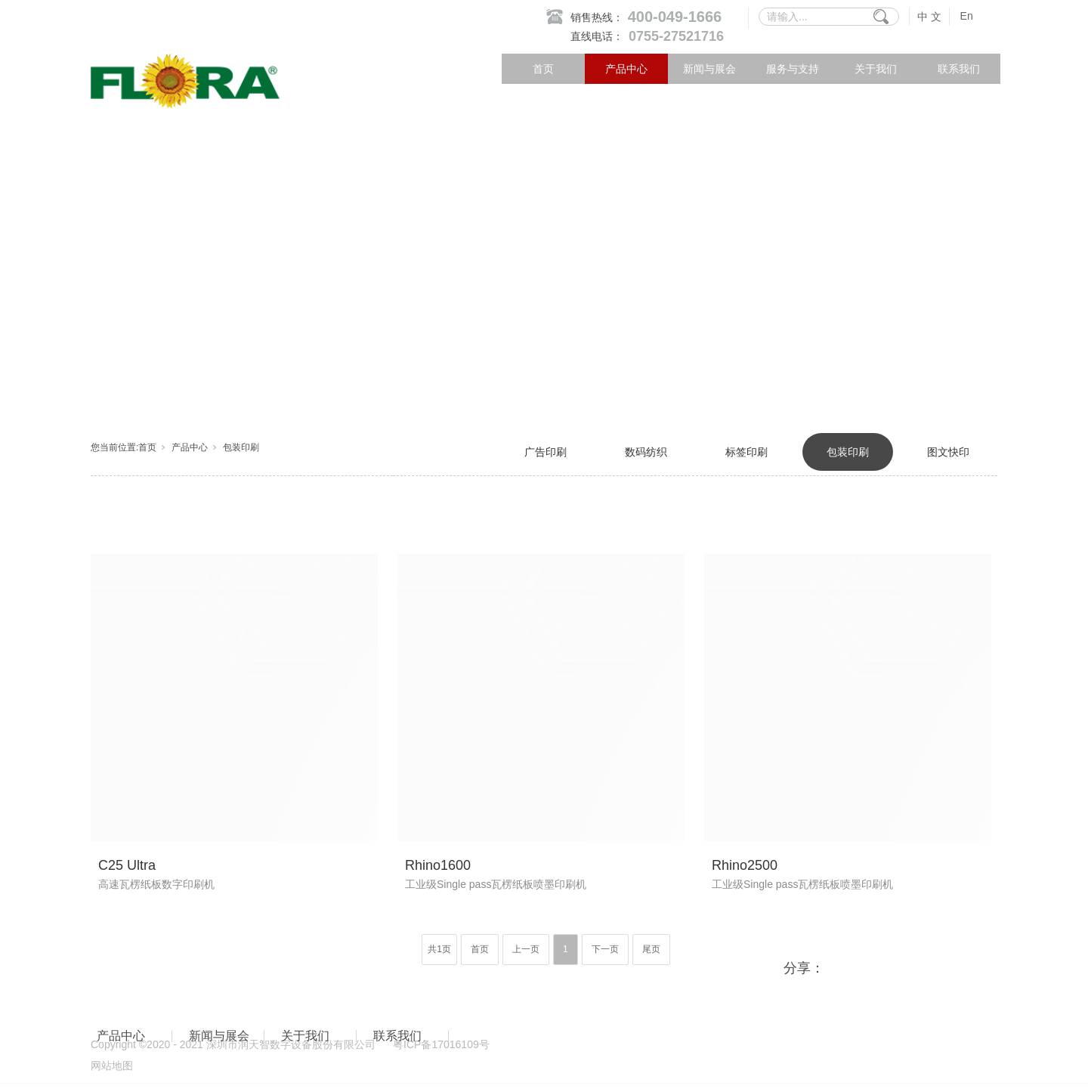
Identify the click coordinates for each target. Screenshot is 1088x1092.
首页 (543, 69)
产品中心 (626, 69)
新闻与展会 (709, 69)
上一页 (525, 949)
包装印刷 (241, 447)
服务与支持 (792, 69)
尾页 (651, 949)
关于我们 (876, 69)
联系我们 (959, 69)
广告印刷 (545, 452)
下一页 (605, 949)
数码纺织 (646, 452)
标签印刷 (746, 452)
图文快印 (948, 452)
